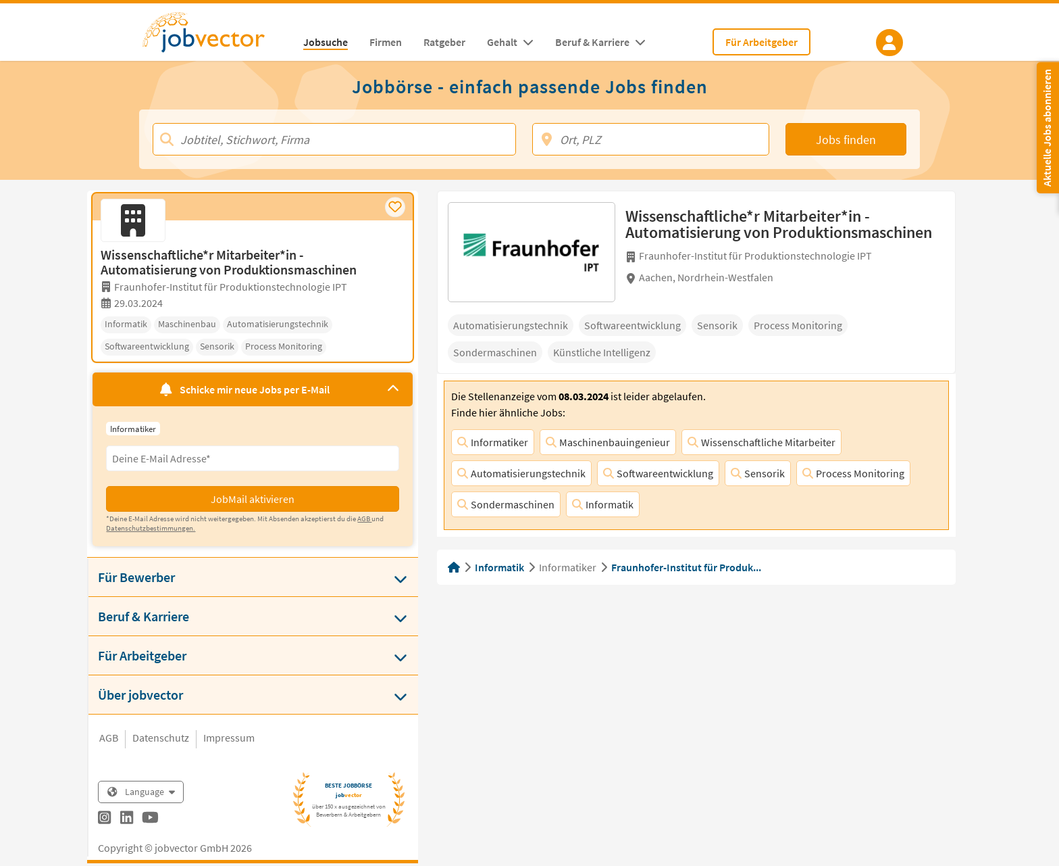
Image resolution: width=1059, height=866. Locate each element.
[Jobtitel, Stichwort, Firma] (334, 139)
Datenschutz (160, 737)
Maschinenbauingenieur (608, 442)
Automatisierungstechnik (521, 473)
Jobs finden (846, 139)
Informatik (603, 504)
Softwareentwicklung (658, 473)
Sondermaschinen (505, 504)
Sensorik (758, 473)
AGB (108, 737)
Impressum (229, 737)
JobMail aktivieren (252, 499)
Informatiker (492, 442)
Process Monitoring (853, 473)
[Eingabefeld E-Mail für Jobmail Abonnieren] (252, 458)
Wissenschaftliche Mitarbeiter (761, 442)
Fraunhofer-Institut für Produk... (686, 567)
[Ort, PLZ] (651, 139)
